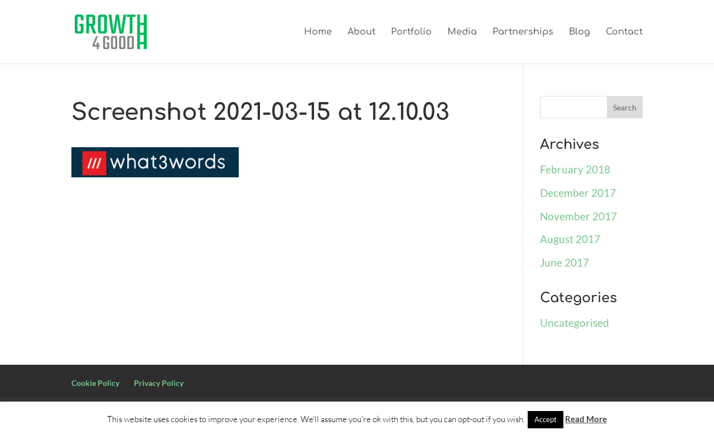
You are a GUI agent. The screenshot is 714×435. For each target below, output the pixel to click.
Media (462, 32)
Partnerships (523, 32)
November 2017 (578, 216)
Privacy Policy (159, 383)
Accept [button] (545, 419)
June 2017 (564, 262)
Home (318, 32)
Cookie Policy (95, 383)
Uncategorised (574, 322)
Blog (579, 32)
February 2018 (575, 169)
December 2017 (578, 192)
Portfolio (411, 32)
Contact (624, 32)
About (361, 32)
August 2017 (570, 239)
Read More (586, 419)
